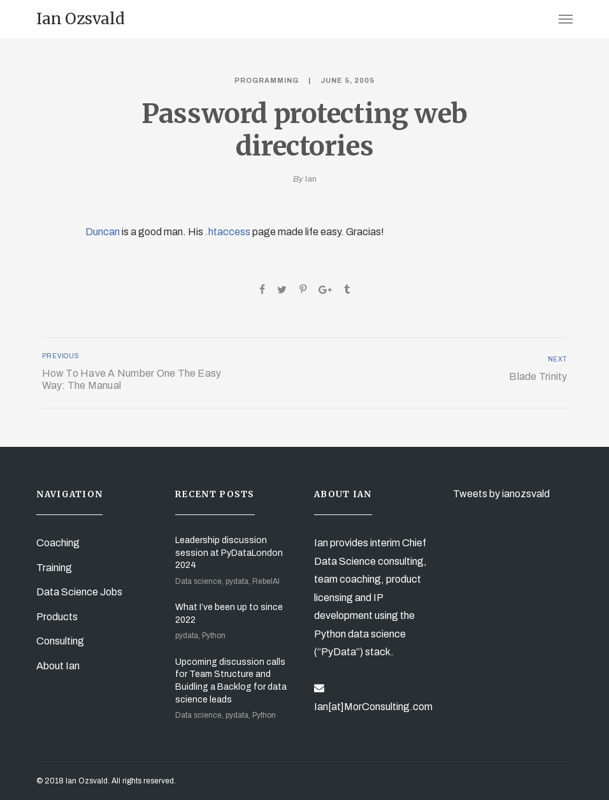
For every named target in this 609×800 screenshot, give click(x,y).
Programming (266, 80)
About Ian (58, 665)
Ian (311, 179)
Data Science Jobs (79, 591)
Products (57, 616)
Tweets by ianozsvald (501, 493)
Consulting (60, 641)
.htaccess (227, 231)
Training (54, 567)
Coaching (58, 542)
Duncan (102, 231)
